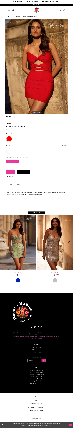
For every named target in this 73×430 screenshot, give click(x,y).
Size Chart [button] (64, 146)
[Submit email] (44, 362)
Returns (36, 403)
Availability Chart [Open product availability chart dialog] (13, 162)
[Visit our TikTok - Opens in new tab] (35, 328)
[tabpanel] (36, 67)
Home (9, 17)
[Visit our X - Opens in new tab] (41, 328)
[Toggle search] (13, 10)
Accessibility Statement (36, 409)
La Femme (17, 17)
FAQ (36, 399)
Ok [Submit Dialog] (70, 427)
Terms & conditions (36, 413)
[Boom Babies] (36, 10)
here (50, 428)
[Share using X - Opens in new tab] (14, 117)
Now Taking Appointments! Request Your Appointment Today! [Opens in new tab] (36, 2)
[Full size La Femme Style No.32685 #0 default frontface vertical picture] (36, 67)
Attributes (10, 178)
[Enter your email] (36, 362)
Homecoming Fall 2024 (29, 17)
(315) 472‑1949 (23, 196)
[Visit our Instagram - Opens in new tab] (31, 328)
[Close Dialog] (2, 427)
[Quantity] (11, 168)
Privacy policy (36, 406)
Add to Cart (11, 173)
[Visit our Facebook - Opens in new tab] (38, 328)
